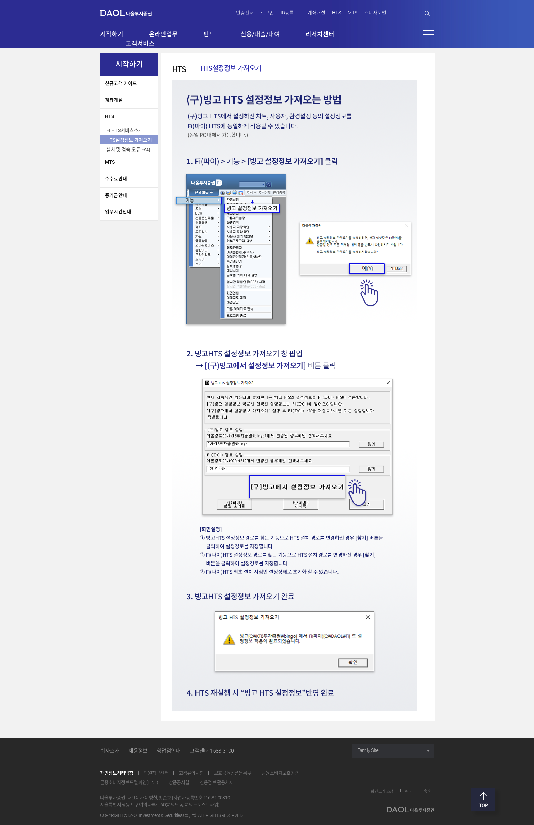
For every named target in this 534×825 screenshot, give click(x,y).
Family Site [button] (367, 750)
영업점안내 (169, 751)
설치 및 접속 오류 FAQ (128, 149)
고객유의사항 (191, 773)
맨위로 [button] (483, 799)
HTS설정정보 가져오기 (129, 140)
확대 (409, 791)
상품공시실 (179, 782)
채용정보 (138, 751)
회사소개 (110, 751)
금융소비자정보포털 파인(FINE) (129, 782)
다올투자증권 (130, 12)
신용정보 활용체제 (217, 782)
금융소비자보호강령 (280, 773)
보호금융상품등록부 (232, 773)
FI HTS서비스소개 (124, 130)
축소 (427, 791)
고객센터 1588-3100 (212, 751)
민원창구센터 (156, 773)
